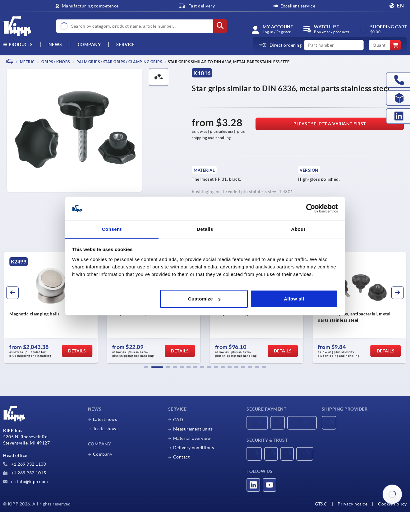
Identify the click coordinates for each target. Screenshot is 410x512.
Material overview (192, 438)
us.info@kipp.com (25, 481)
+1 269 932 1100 (24, 464)
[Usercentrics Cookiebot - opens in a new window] (310, 208)
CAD (178, 419)
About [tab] (298, 229)
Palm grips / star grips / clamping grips (119, 62)
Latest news (105, 419)
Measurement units (193, 428)
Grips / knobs (55, 62)
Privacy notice (352, 504)
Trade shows (106, 428)
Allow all (294, 298)
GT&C (321, 504)
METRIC (27, 62)
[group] (51, 307)
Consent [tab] (112, 229)
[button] (146, 367)
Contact (181, 456)
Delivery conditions (193, 447)
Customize (204, 298)
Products (18, 44)
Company (89, 44)
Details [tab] (205, 229)
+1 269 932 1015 (24, 472)
